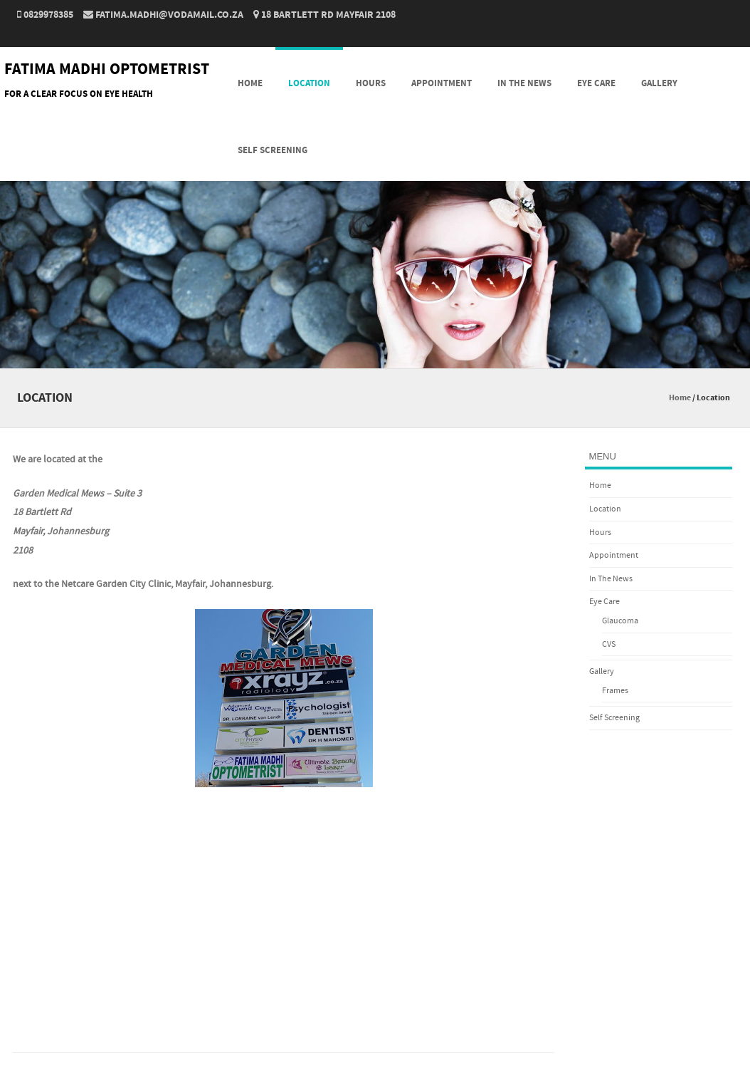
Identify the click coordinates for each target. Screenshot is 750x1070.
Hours (371, 83)
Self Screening (272, 150)
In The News (524, 83)
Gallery (659, 83)
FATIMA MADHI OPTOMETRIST (106, 69)
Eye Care (596, 83)
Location (309, 83)
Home (250, 83)
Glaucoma (620, 620)
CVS (609, 644)
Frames (615, 690)
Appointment (441, 83)
